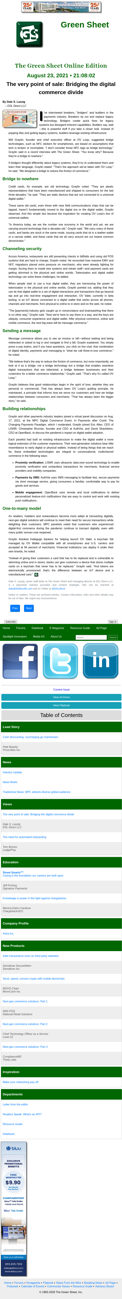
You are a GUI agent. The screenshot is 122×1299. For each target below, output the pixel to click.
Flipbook (48, 1282)
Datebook (37, 628)
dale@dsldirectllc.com (21, 588)
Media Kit (38, 636)
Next (29, 608)
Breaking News (93, 1282)
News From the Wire (68, 1282)
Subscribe (11, 622)
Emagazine (33, 1282)
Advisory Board (104, 1286)
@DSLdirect (58, 588)
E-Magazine (57, 628)
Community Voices (58, 1286)
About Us (56, 636)
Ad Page (101, 628)
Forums (20, 628)
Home (6, 628)
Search (113, 637)
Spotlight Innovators (15, 636)
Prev (15, 608)
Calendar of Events (32, 1286)
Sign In (113, 622)
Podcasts (12, 1286)
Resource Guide (80, 628)
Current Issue (61, 689)
